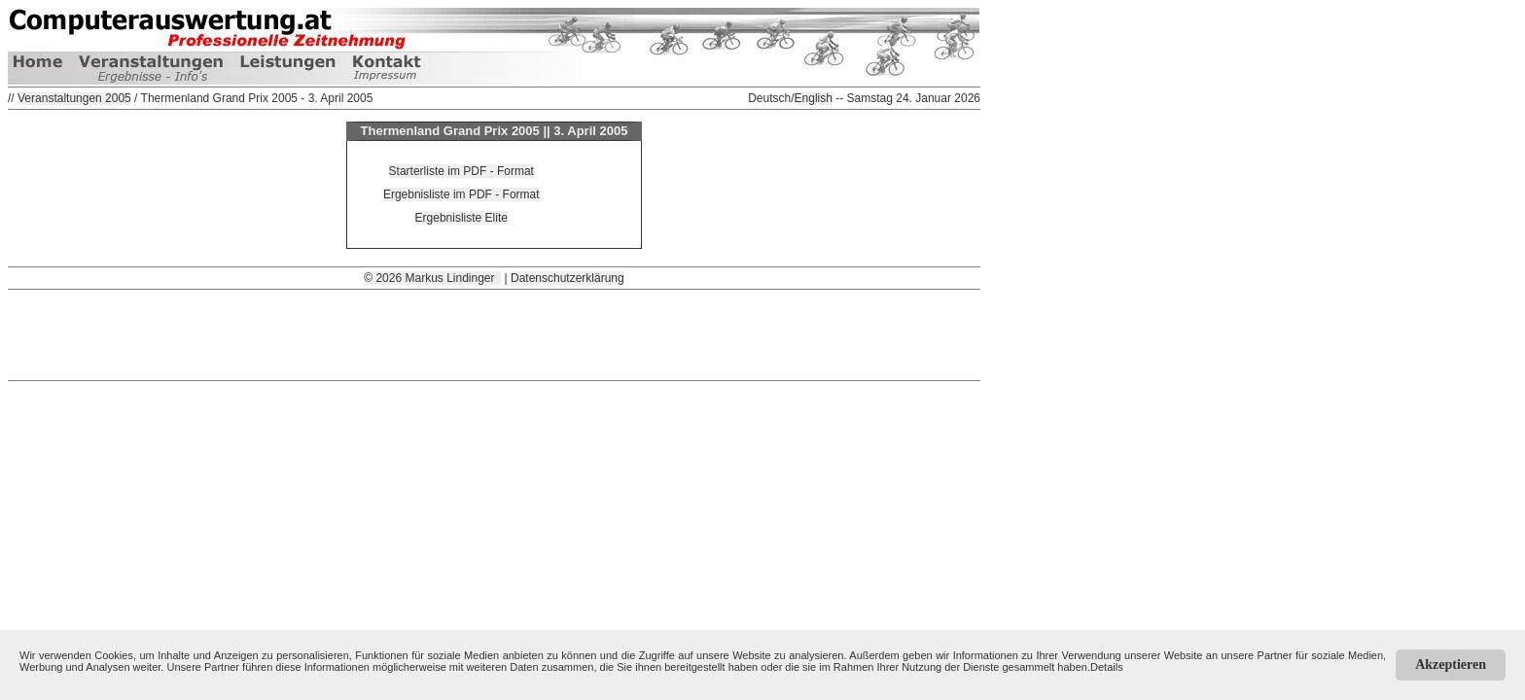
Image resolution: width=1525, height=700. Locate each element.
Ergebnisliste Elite (461, 218)
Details (1106, 667)
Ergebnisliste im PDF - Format (461, 194)
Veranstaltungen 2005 (74, 98)
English (814, 98)
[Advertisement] (494, 333)
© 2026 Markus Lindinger (432, 278)
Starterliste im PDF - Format (461, 171)
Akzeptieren (1450, 664)
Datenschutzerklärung (567, 278)
